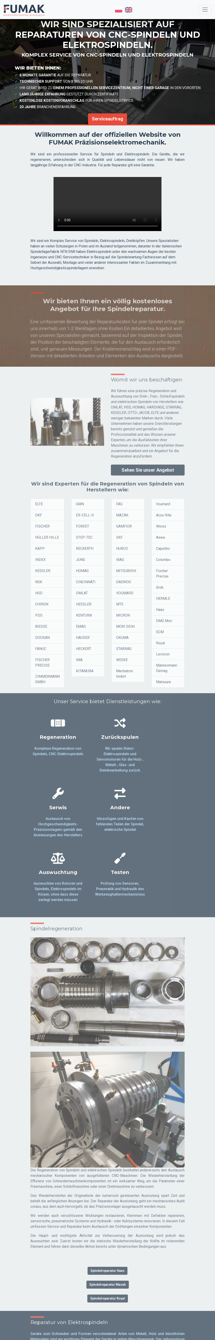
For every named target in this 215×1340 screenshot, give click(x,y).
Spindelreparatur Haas (107, 1215)
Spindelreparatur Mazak (107, 1229)
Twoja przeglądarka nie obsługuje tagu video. (107, 204)
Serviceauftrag (107, 119)
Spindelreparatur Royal (107, 1243)
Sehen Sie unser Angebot (148, 473)
